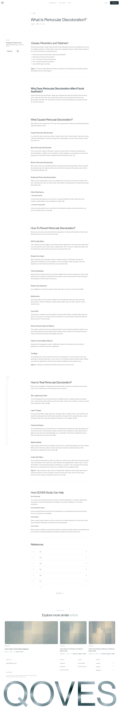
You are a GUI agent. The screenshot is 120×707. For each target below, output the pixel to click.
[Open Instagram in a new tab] (113, 670)
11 (73, 418)
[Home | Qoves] (2, 3)
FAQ (69, 3)
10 (48, 403)
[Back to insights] (33, 13)
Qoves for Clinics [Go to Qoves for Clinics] (64, 670)
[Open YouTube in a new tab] (113, 667)
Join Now (114, 3)
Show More (60, 593)
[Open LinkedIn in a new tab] (113, 663)
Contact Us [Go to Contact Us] (63, 666)
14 (56, 450)
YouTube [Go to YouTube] (98, 666)
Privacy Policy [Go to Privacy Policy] (81, 663)
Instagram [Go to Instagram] (98, 670)
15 (77, 467)
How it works (62, 3)
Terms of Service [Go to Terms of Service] (82, 666)
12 (75, 418)
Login (105, 3)
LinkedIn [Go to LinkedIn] (98, 663)
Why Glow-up (53, 3)
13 (54, 435)
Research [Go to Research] (62, 663)
